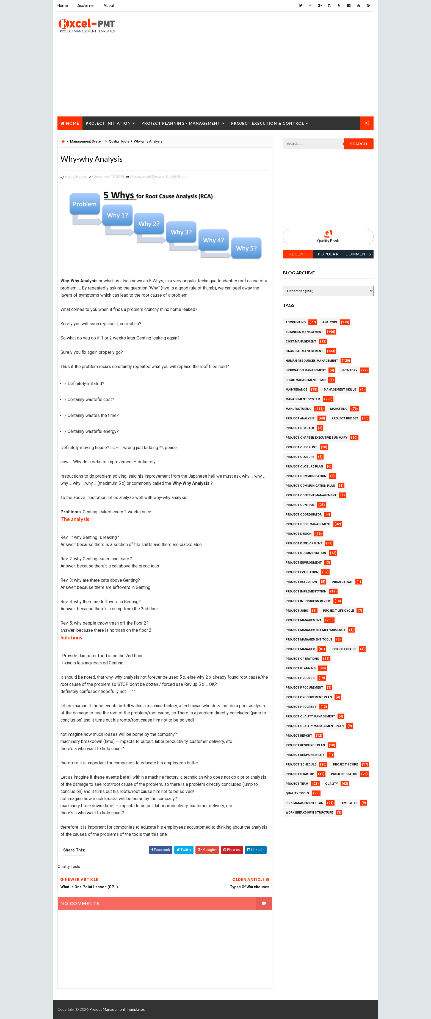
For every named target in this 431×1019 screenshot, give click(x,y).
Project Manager (300, 649)
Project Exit (342, 582)
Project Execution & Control (267, 123)
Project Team (297, 784)
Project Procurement (304, 687)
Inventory (349, 370)
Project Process (300, 678)
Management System (147, 176)
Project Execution (301, 582)
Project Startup (300, 774)
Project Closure (81, 137)
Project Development (304, 543)
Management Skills (340, 389)
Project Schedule (301, 764)
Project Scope (345, 764)
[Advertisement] (215, 78)
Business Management (304, 332)
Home (62, 5)
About (109, 5)
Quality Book (328, 241)
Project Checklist (301, 447)
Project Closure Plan (304, 466)
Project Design (298, 534)
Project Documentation (306, 553)
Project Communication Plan (310, 486)
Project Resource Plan (305, 745)
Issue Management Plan (305, 380)
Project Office (343, 649)
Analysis (329, 322)
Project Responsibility (305, 755)
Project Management (303, 620)
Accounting (296, 322)
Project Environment (304, 562)
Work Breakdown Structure (309, 812)
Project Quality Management (310, 716)
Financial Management (304, 351)
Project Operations (302, 659)
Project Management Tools (309, 639)
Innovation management (306, 370)
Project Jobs (297, 610)
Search (359, 144)
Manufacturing (298, 409)
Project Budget (344, 418)
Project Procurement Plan (309, 697)
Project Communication (306, 476)
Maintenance (296, 389)
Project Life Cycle (338, 610)
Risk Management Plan (304, 803)
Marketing (338, 409)
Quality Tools (176, 176)
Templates (349, 803)
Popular (328, 254)
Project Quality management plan (315, 726)
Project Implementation (306, 591)
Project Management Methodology (315, 630)
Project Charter (300, 428)
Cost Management (301, 341)
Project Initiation (108, 123)
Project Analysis (300, 418)
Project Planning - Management (181, 123)
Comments (358, 254)
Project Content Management (311, 495)
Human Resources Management (312, 361)
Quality (331, 784)
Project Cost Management (308, 524)
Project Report (299, 735)
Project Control (300, 505)
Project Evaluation (302, 572)
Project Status (344, 774)
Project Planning (301, 668)
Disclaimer (86, 5)
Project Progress (301, 707)
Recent (298, 254)
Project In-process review (308, 601)
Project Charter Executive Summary (316, 437)
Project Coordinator (304, 514)
